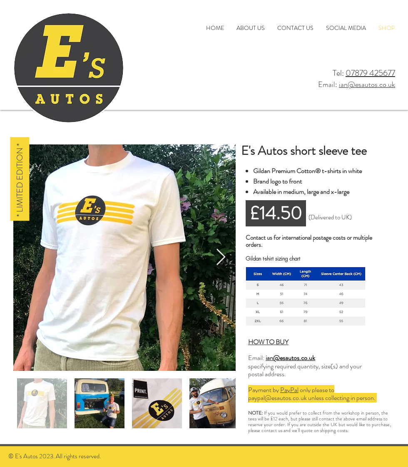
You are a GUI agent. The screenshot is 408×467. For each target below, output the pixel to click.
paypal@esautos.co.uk (277, 397)
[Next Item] (221, 257)
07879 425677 (370, 73)
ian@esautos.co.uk (367, 84)
